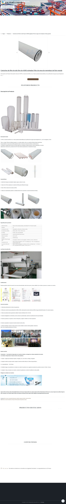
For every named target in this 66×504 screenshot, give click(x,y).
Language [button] (62, 2)
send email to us (33, 79)
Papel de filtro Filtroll (39, 391)
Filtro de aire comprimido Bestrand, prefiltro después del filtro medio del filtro (17, 398)
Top (63, 500)
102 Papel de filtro (24, 393)
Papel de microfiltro (57, 391)
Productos (9, 33)
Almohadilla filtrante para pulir (43, 393)
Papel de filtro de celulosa (30, 391)
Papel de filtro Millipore (32, 393)
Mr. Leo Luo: (4, 472)
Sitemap (42, 502)
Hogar (3, 33)
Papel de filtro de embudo (16, 393)
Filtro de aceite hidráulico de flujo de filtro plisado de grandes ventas (14, 399)
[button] (54, 2)
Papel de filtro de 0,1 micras (48, 391)
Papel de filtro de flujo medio (6, 391)
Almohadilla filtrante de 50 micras (18, 391)
